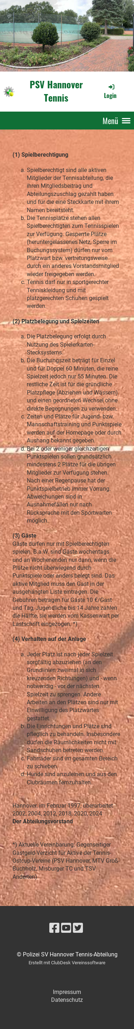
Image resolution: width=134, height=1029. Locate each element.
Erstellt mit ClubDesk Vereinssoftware (67, 962)
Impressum (67, 992)
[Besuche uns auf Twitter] (78, 928)
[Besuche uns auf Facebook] (54, 928)
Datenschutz (67, 999)
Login (110, 91)
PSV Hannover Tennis (56, 91)
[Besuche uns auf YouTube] (66, 928)
